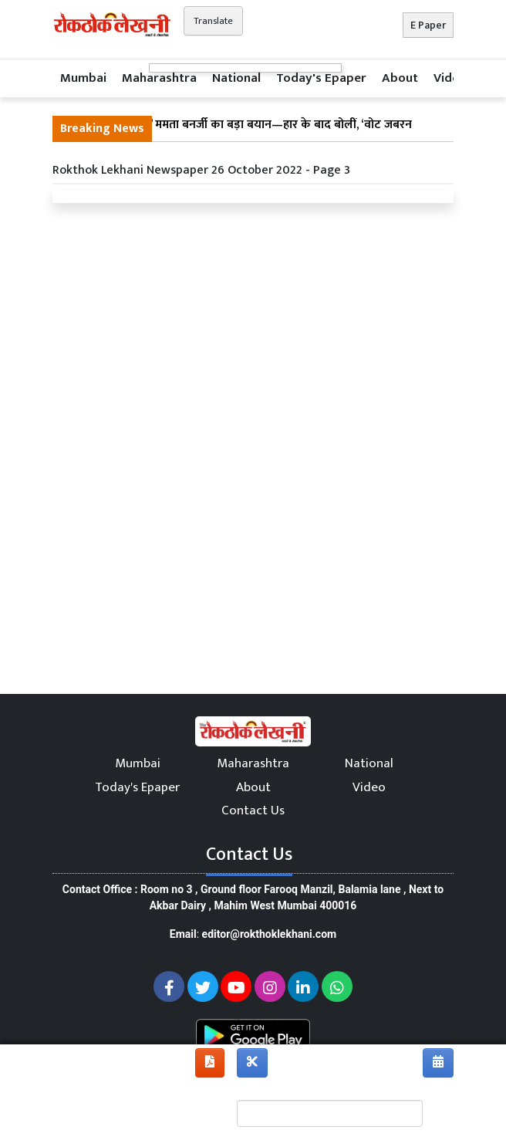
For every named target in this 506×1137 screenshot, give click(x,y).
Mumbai (83, 78)
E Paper (428, 25)
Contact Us (253, 810)
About (400, 78)
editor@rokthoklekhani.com (269, 934)
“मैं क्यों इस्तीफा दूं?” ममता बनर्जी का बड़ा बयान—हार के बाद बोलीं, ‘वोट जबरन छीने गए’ (236, 134)
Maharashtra (159, 78)
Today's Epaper (321, 78)
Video (450, 78)
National (236, 78)
